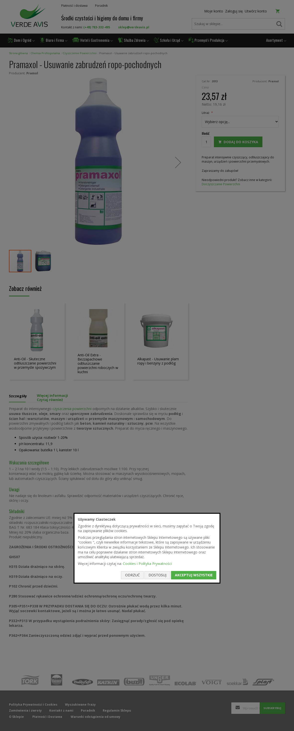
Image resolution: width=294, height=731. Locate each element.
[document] (147, 548)
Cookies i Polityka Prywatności (147, 563)
